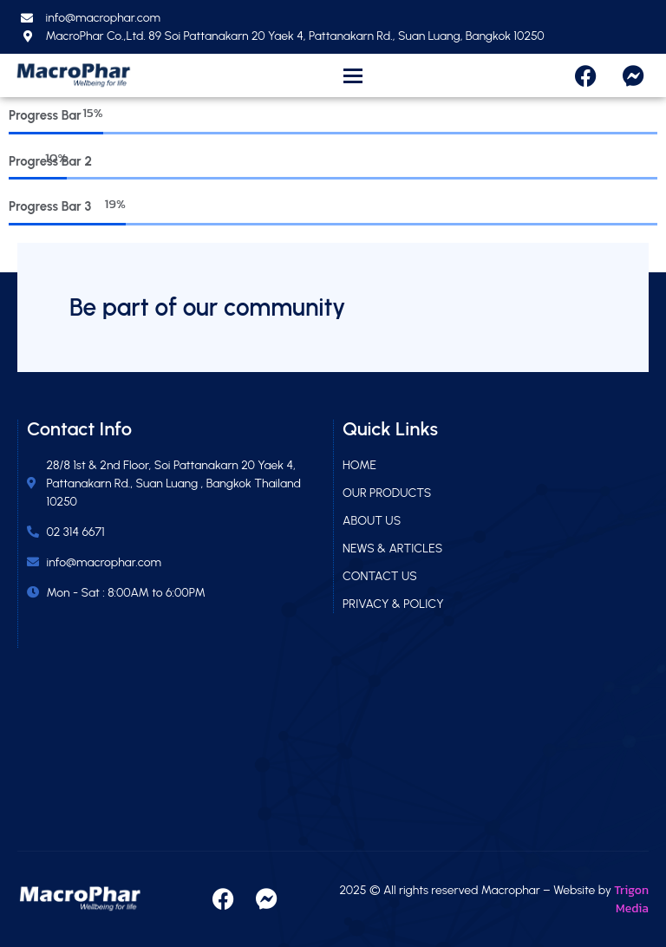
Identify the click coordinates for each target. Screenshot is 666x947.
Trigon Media (631, 899)
